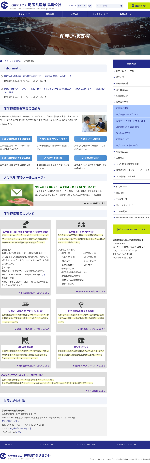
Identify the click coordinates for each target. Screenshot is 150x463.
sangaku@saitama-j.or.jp (20, 428)
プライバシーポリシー (87, 445)
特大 (89, 6)
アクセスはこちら (10, 421)
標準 (79, 6)
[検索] (121, 6)
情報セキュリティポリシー (126, 445)
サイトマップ (9, 445)
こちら (42, 275)
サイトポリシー (47, 445)
